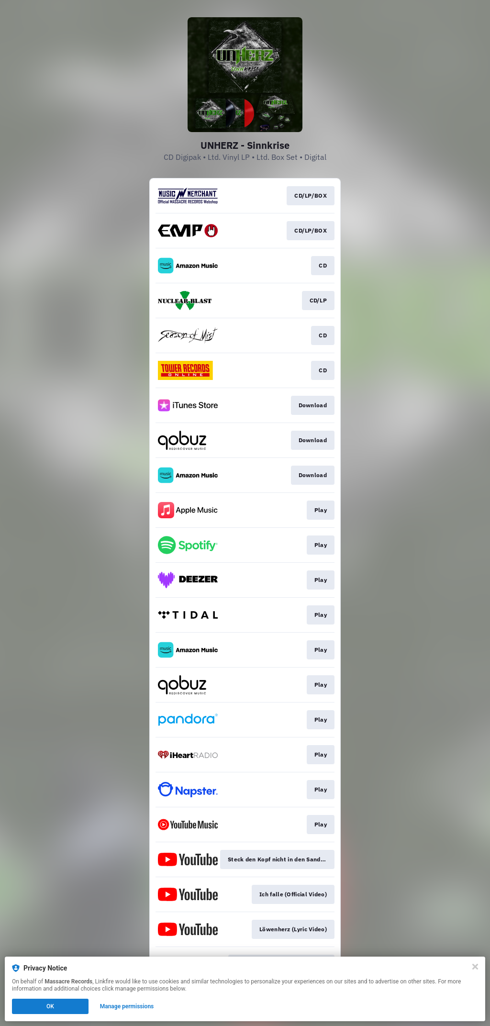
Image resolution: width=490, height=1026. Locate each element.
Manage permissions (127, 1006)
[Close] (475, 966)
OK (50, 1006)
